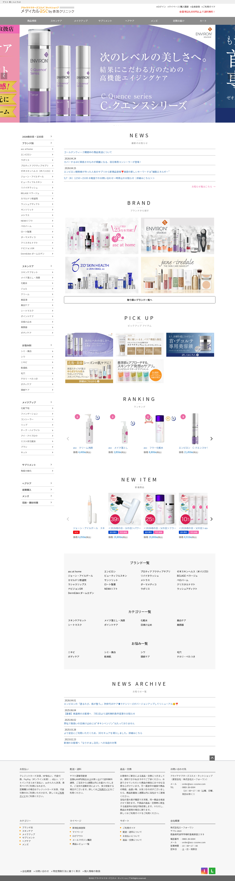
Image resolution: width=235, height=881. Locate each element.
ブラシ (24, 446)
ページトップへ (212, 758)
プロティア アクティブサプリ (34, 165)
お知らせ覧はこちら (202, 186)
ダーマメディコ (28, 237)
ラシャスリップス (77, 584)
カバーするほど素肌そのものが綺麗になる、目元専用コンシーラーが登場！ (139, 160)
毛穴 (23, 373)
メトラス (25, 215)
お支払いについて (131, 835)
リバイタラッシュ (29, 187)
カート (203, 20)
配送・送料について (132, 831)
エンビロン (26, 154)
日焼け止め (26, 321)
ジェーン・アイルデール (32, 176)
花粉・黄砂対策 (30, 502)
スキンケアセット (29, 272)
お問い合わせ (42, 871)
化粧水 (24, 283)
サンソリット (27, 209)
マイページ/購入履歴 (179, 6)
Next (231, 76)
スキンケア (56, 20)
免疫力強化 (26, 470)
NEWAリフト (27, 220)
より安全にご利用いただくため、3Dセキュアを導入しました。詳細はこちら (139, 731)
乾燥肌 (24, 367)
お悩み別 (26, 345)
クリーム (25, 294)
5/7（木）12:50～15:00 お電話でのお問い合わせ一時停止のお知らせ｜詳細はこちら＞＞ (109, 178)
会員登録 (195, 6)
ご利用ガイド (209, 6)
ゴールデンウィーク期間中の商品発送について (88, 152)
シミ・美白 (26, 351)
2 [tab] (116, 125)
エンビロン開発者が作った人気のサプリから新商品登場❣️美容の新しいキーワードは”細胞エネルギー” (139, 169)
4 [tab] (121, 125)
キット (24, 452)
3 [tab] (119, 125)
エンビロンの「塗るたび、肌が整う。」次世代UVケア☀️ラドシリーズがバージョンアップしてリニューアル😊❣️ (139, 702)
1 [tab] (114, 125)
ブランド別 (28, 143)
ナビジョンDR (27, 248)
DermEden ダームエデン (32, 253)
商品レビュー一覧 (80, 843)
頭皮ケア (25, 389)
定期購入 (26, 489)
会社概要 (26, 871)
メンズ (154, 20)
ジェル (24, 288)
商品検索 (31, 20)
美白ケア (25, 305)
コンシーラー (27, 419)
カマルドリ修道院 (29, 198)
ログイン (161, 6)
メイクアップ (81, 20)
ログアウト (77, 835)
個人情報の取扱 (92, 871)
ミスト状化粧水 (28, 441)
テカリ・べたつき (29, 378)
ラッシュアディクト (30, 204)
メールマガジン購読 (82, 839)
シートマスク (27, 310)
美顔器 (24, 327)
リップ (24, 424)
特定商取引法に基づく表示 (66, 871)
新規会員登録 (78, 827)
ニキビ (24, 362)
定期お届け (178, 20)
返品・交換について (132, 839)
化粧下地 (25, 408)
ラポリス (25, 160)
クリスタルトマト (29, 242)
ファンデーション (29, 413)
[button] (68, 438)
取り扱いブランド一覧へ (139, 299)
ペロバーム (26, 226)
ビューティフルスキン (31, 182)
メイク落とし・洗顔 (30, 277)
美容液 (24, 299)
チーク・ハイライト (30, 430)
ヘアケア (129, 20)
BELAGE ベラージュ (30, 193)
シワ (23, 356)
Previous (4, 76)
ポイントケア (27, 316)
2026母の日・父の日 (32, 136)
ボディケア (26, 332)
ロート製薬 (26, 231)
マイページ (77, 831)
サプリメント (105, 20)
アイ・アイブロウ (29, 435)
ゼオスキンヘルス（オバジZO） (36, 170)
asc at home (27, 148)
